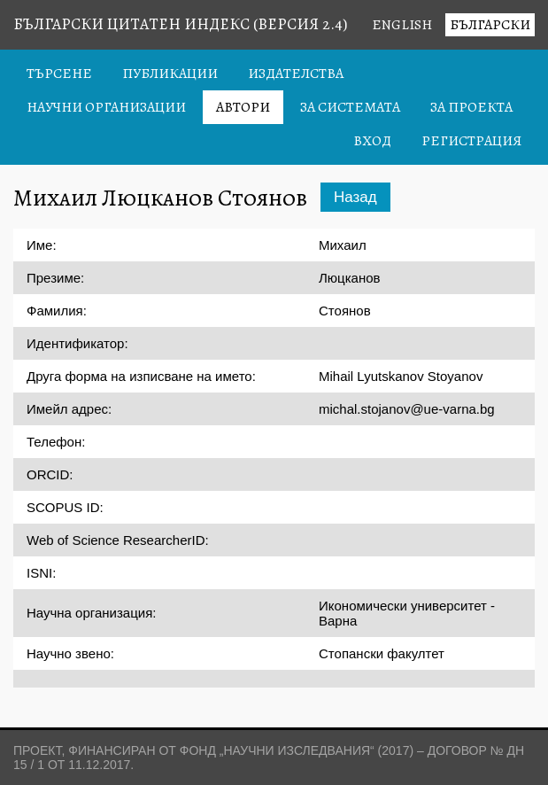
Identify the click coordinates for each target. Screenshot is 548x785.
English (402, 25)
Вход (372, 141)
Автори (243, 107)
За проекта (471, 107)
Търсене (59, 73)
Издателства (295, 73)
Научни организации (106, 107)
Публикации (170, 73)
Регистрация (471, 141)
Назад (355, 197)
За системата (350, 107)
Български (490, 25)
